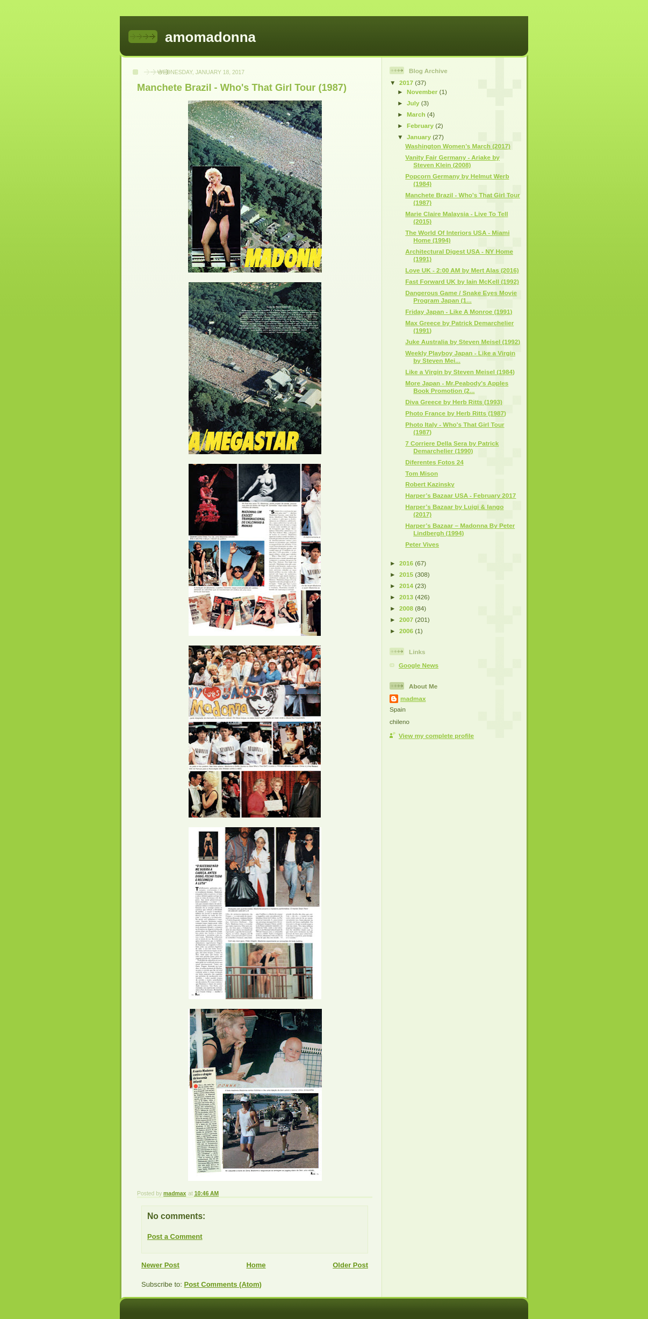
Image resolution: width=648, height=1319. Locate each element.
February (421, 125)
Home (255, 1265)
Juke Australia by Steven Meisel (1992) (462, 341)
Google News (418, 665)
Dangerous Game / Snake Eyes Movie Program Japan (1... (461, 296)
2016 (407, 563)
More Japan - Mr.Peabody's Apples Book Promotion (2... (456, 386)
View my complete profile (436, 735)
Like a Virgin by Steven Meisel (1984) (460, 371)
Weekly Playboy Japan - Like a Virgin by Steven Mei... (460, 356)
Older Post (350, 1265)
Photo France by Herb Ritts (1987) (455, 413)
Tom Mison (421, 473)
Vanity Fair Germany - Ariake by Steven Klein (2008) (452, 161)
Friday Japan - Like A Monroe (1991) (458, 311)
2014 (407, 585)
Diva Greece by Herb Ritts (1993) (453, 401)
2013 (407, 596)
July (414, 102)
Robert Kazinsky (430, 484)
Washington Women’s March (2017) (457, 145)
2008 (407, 608)
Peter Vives (422, 544)
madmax (413, 698)
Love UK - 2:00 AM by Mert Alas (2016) (462, 270)
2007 (407, 619)
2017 (407, 82)
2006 (407, 630)
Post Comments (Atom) (223, 1284)
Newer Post (160, 1265)
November (423, 91)
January (420, 136)
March (417, 114)
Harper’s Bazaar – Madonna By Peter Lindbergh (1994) (460, 529)
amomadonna (210, 37)
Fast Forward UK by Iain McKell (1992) (462, 281)
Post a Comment (175, 1236)
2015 (407, 574)
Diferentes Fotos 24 (434, 461)
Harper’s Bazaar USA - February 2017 (460, 495)
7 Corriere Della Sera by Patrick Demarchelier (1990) (452, 447)
